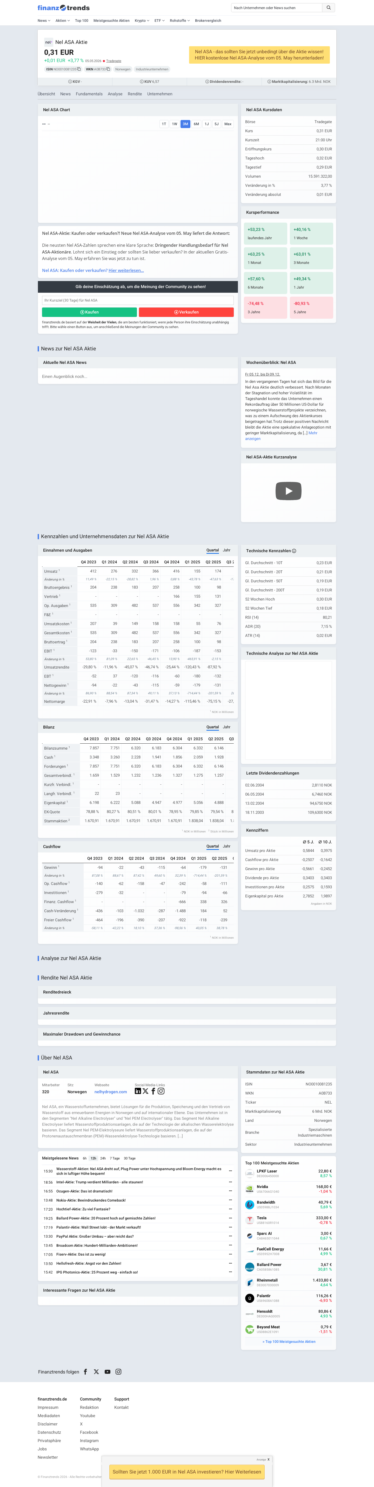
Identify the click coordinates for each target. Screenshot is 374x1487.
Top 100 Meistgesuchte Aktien (290, 1341)
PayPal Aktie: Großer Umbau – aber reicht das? (95, 1236)
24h (103, 1158)
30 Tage (130, 1158)
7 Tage (115, 1158)
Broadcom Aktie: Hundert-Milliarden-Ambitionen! (97, 1245)
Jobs (42, 1449)
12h (93, 1158)
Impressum (48, 1407)
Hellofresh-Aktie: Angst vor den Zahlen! (88, 1263)
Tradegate (113, 61)
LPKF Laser (267, 1171)
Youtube (87, 1416)
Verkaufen (189, 312)
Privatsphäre (49, 1441)
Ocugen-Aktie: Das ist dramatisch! (84, 1191)
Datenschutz (49, 1432)
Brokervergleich (208, 20)
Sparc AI (264, 1234)
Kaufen (92, 312)
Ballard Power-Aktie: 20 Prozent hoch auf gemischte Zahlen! (106, 1218)
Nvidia (262, 1187)
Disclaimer (47, 1424)
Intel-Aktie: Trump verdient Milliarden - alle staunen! (99, 1182)
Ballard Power (269, 1265)
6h (84, 1158)
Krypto (140, 20)
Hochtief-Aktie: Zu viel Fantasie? (83, 1209)
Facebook (89, 1432)
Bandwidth (266, 1202)
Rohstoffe (178, 20)
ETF (158, 20)
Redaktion (89, 1407)
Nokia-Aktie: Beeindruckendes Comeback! (91, 1200)
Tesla (261, 1218)
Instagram (89, 1441)
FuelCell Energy (270, 1249)
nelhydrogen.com (111, 1092)
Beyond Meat (268, 1327)
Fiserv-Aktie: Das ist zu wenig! (81, 1254)
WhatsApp (89, 1449)
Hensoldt (264, 1311)
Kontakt (121, 1407)
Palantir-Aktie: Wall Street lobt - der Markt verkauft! (98, 1227)
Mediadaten (49, 1416)
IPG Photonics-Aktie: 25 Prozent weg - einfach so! (97, 1272)
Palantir (264, 1296)
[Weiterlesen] (230, 1171)
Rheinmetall (267, 1280)
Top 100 (81, 20)
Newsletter (48, 1457)
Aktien (61, 20)
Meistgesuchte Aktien (112, 20)
